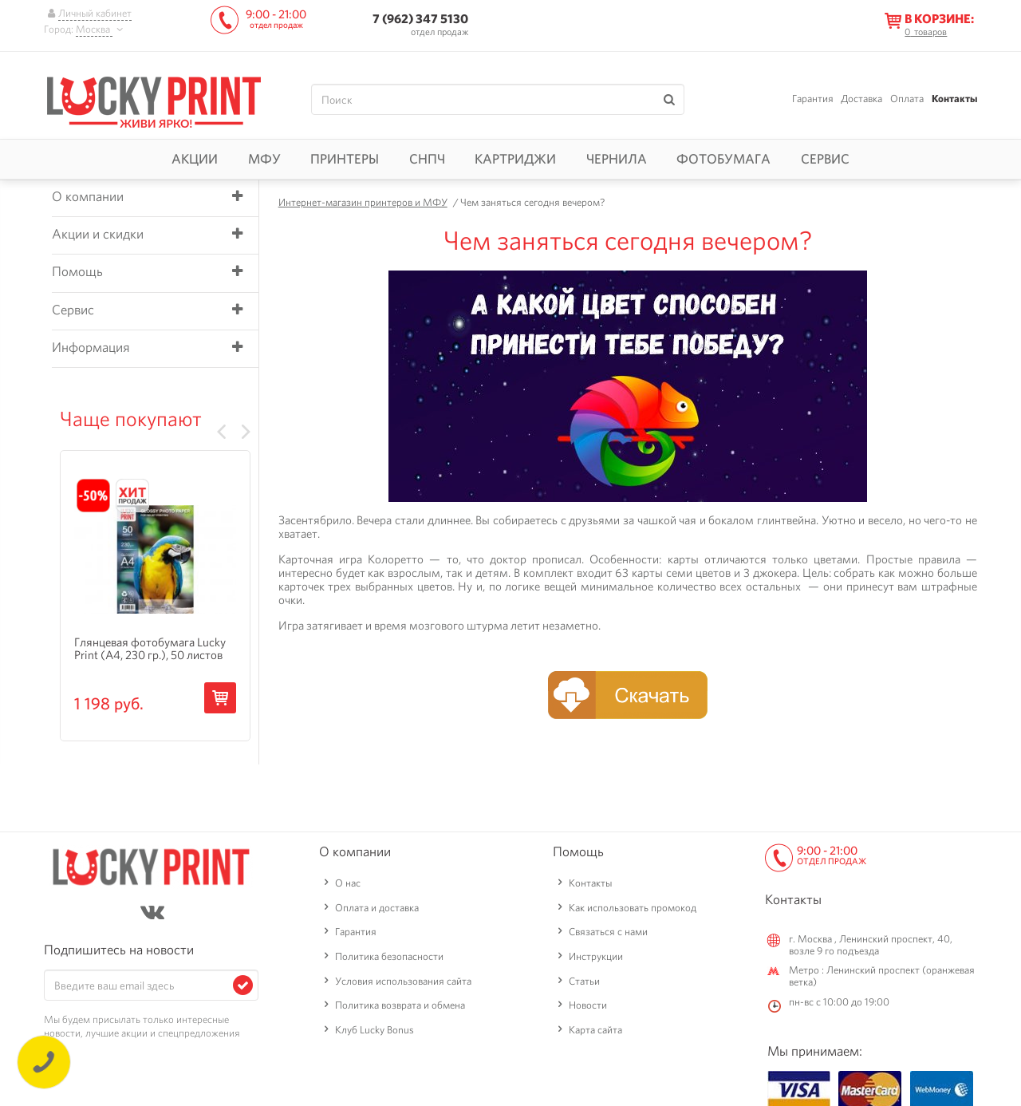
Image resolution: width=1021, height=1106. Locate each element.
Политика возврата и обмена (400, 1005)
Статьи (584, 981)
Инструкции (596, 956)
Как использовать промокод (632, 907)
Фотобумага (723, 159)
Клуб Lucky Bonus (374, 1030)
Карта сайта (595, 1030)
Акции (194, 159)
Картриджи (515, 159)
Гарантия (813, 98)
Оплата (907, 98)
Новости (588, 1005)
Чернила (616, 159)
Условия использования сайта (403, 981)
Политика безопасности (389, 956)
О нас (348, 883)
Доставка (861, 98)
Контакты (954, 98)
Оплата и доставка (377, 907)
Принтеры (344, 159)
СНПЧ (427, 159)
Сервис (825, 159)
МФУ (264, 159)
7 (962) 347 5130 (420, 18)
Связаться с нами (608, 931)
